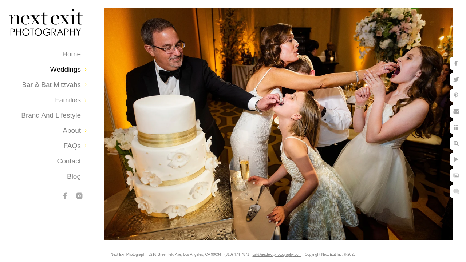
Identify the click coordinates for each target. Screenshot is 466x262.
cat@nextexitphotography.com (282, 253)
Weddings (65, 69)
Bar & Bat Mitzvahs (51, 84)
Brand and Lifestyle (51, 115)
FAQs (72, 146)
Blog (74, 176)
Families (68, 100)
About (72, 130)
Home (71, 54)
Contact (69, 161)
